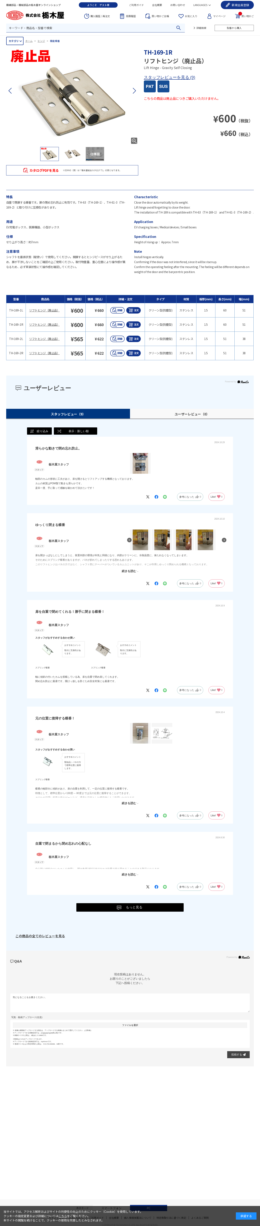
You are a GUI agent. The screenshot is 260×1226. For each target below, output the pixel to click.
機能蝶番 (55, 41)
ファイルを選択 (130, 1025)
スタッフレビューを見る (167, 77)
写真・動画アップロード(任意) (26, 1017)
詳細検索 (201, 28)
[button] (134, 91)
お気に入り (191, 16)
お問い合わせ (177, 5)
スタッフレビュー (68, 413)
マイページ (219, 16)
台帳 (160, 16)
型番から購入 (234, 28)
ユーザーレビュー (192, 413)
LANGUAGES (200, 5)
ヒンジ (41, 41)
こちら (62, 1216)
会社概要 (157, 5)
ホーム (29, 41)
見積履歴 (131, 16)
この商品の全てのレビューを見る (40, 935)
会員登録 (240, 5)
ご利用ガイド (136, 5)
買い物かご (246, 16)
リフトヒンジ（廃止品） (44, 310)
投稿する (238, 1054)
